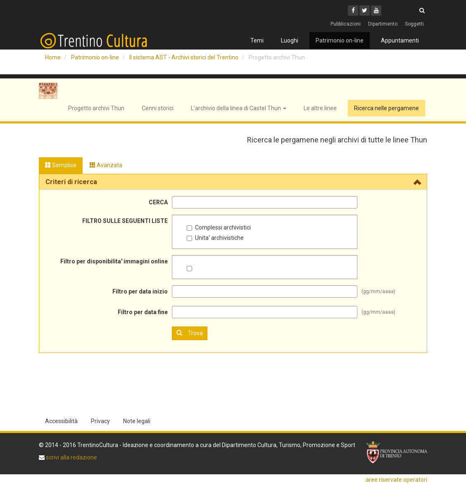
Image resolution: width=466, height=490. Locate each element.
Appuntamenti (400, 40)
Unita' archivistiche (215, 237)
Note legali (136, 421)
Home (53, 57)
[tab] (233, 182)
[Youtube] (376, 10)
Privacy (100, 421)
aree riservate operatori (396, 479)
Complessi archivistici (219, 227)
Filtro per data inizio (140, 291)
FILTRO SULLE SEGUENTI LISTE (125, 221)
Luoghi (289, 40)
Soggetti (414, 24)
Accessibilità (61, 421)
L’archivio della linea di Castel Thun (238, 108)
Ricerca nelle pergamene (386, 108)
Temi (257, 40)
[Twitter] (364, 10)
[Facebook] (353, 10)
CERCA (158, 202)
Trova (189, 332)
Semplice (60, 165)
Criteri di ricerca (71, 182)
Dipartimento (382, 24)
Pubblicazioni (345, 24)
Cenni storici (158, 108)
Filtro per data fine (143, 312)
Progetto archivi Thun (96, 108)
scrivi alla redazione (71, 457)
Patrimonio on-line (340, 40)
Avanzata (106, 165)
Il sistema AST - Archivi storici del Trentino (183, 57)
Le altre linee (320, 108)
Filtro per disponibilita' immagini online (114, 261)
